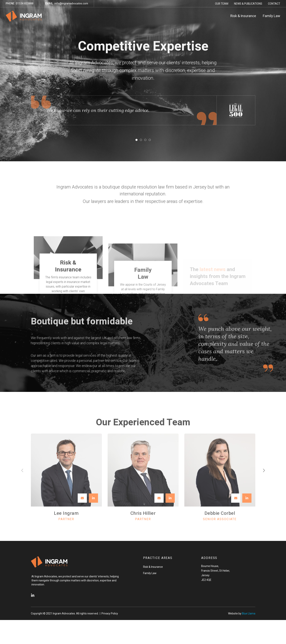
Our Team (221, 4)
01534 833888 (19, 4)
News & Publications (248, 4)
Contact (274, 4)
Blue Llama (248, 613)
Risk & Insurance (243, 16)
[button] (136, 140)
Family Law (271, 16)
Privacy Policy (109, 613)
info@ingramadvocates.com (66, 4)
